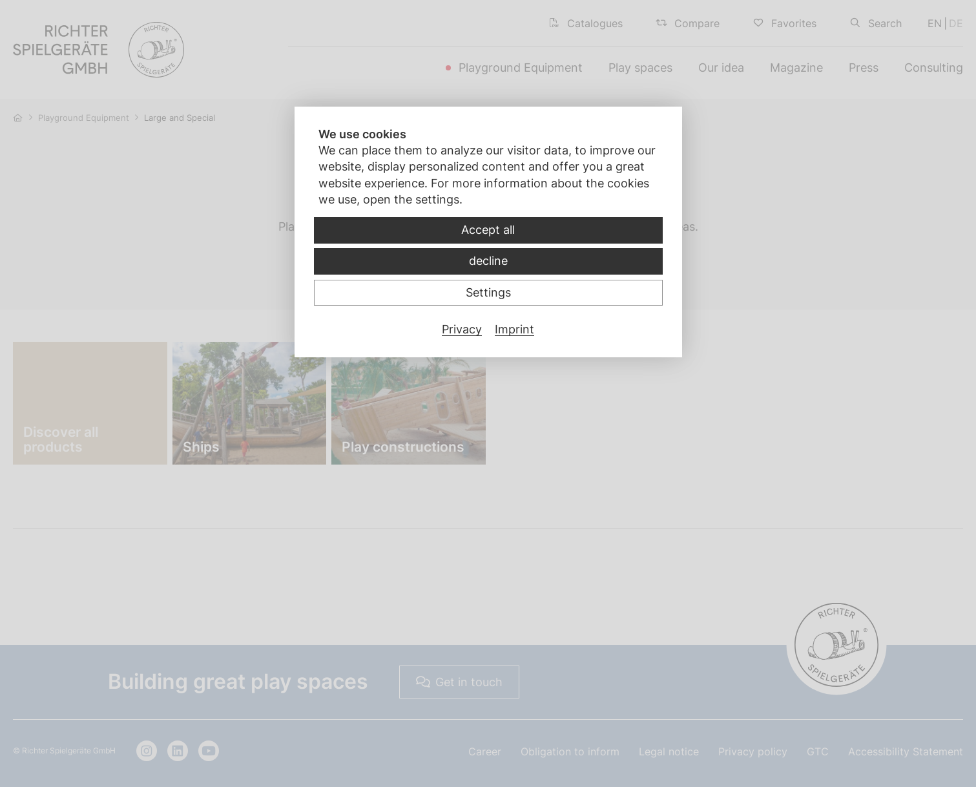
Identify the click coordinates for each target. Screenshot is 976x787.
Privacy (462, 329)
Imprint (514, 329)
